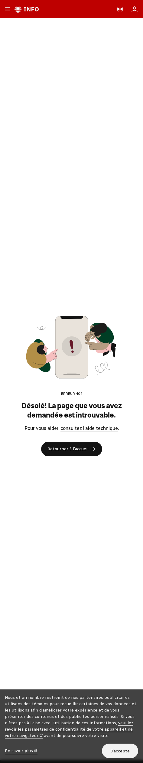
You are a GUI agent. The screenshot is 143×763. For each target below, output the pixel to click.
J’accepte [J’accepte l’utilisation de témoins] (120, 751)
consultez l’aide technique (89, 428)
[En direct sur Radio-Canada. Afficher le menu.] (120, 9)
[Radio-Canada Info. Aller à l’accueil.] (27, 9)
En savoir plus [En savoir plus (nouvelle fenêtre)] (21, 750)
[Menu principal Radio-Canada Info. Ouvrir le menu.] (7, 9)
